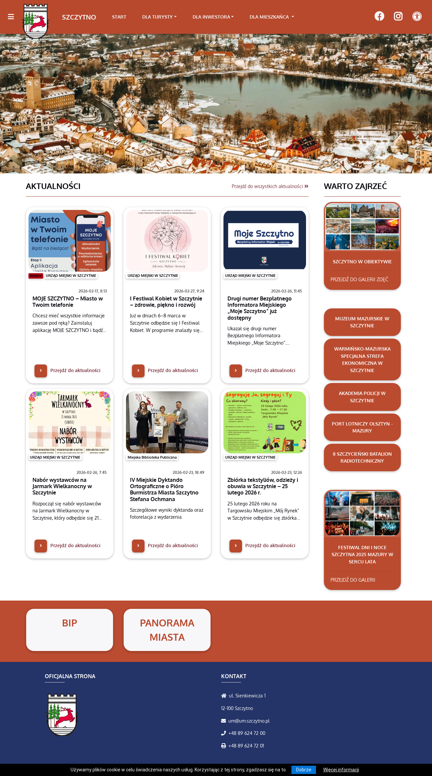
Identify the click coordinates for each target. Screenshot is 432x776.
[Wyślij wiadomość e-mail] (224, 721)
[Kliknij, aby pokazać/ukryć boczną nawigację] (14, 17)
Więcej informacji (341, 770)
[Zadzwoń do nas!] (224, 733)
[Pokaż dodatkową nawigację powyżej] (417, 16)
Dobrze (303, 770)
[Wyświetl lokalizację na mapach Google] (225, 695)
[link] (159, 17)
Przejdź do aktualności (67, 370)
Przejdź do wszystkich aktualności (270, 186)
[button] (32, 103)
